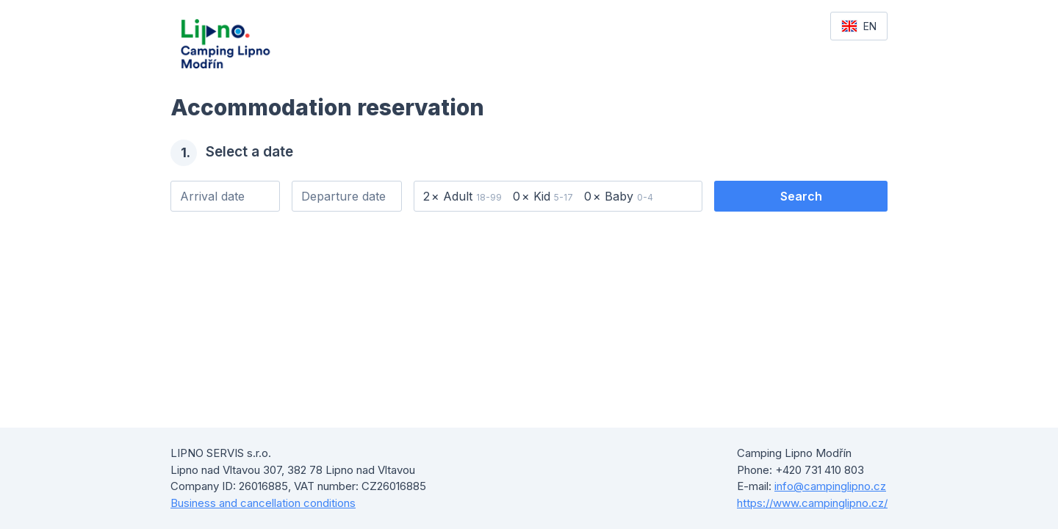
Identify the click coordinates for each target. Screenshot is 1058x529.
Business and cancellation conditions (263, 503)
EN (859, 26)
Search (801, 196)
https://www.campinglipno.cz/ (812, 503)
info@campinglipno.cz (830, 486)
